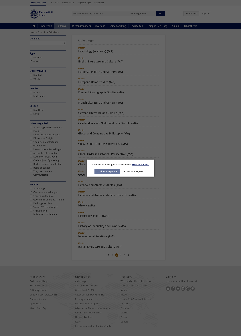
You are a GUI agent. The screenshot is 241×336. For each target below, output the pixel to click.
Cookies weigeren (135, 171)
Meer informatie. (140, 164)
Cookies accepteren (107, 171)
